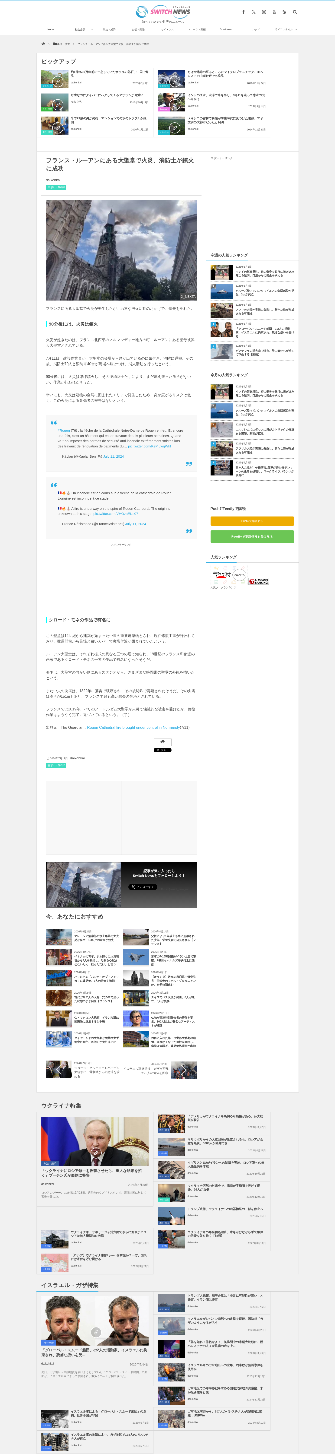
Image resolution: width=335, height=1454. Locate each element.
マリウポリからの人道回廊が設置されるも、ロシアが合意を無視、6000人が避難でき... (263, 1097)
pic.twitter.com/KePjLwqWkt (149, 423)
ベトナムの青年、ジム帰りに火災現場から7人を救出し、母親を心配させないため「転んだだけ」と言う (96, 937)
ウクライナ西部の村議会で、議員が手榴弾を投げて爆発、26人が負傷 (263, 1120)
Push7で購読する (252, 498)
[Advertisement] (121, 556)
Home (51, 29)
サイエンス (167, 29)
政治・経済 (109, 29)
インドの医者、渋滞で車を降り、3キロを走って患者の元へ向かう (93, 97)
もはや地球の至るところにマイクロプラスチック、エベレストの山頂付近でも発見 (178, 76)
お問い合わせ (177, 1433)
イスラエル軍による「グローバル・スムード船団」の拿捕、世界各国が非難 (263, 1253)
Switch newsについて (92, 1433)
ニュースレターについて (209, 1433)
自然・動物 (138, 29)
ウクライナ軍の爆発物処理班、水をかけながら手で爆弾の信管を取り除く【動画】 (178, 1166)
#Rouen (64, 407)
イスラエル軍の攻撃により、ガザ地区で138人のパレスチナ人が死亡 (263, 1276)
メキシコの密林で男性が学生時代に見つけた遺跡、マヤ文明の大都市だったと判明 (263, 99)
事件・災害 (132, 109)
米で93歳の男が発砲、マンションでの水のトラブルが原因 (178, 97)
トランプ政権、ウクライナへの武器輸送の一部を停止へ (178, 1141)
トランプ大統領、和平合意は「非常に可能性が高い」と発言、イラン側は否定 (178, 1207)
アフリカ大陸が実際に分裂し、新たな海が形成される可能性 (265, 288)
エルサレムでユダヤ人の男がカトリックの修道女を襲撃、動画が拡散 (265, 408)
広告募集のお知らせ (243, 1433)
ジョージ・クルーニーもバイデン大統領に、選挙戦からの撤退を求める (97, 1049)
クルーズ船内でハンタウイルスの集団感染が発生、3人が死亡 (265, 269)
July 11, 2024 (113, 433)
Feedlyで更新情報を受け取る (252, 513)
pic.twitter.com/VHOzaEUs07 (115, 490)
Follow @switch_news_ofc (175, 866)
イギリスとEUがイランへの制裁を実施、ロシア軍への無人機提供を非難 (178, 1120)
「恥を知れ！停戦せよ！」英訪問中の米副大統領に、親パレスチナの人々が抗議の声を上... (178, 1230)
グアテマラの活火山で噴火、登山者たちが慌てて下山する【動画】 (265, 329)
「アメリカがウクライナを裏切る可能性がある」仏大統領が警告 (178, 1095)
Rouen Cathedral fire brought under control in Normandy (133, 704)
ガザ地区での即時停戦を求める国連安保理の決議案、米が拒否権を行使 (178, 1253)
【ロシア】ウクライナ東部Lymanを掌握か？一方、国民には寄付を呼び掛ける (261, 1166)
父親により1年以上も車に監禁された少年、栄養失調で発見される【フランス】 (173, 916)
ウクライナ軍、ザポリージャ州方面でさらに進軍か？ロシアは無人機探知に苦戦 (263, 1143)
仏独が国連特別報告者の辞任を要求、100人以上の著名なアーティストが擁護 (173, 998)
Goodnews (226, 29)
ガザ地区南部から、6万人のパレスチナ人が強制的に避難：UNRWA (177, 1276)
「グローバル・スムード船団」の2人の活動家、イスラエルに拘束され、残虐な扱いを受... (77, 1262)
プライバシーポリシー (148, 1433)
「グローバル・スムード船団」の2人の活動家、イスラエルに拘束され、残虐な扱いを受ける (265, 309)
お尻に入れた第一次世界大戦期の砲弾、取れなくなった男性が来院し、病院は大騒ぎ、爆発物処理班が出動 (173, 1018)
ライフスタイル (284, 29)
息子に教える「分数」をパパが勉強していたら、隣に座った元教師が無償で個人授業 (89, 1365)
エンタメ (255, 29)
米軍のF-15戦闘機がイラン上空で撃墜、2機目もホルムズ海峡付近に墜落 (173, 937)
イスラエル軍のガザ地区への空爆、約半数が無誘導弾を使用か (261, 1228)
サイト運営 (120, 1433)
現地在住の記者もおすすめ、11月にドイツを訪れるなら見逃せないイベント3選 (89, 1384)
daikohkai (76, 82)
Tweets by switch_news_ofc (167, 1321)
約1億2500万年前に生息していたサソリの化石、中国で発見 (93, 74)
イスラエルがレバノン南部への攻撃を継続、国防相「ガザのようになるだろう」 (263, 1207)
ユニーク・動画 (197, 29)
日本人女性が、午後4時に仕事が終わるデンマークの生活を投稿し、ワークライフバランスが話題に (265, 448)
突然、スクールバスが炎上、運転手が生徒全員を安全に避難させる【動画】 (89, 1346)
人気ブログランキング (223, 564)
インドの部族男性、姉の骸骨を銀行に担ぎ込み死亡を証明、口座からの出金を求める (265, 250)
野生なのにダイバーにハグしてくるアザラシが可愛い (263, 74)
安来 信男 (245, 82)
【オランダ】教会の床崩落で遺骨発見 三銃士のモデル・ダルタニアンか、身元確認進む (173, 957)
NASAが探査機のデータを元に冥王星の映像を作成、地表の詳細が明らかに (89, 1403)
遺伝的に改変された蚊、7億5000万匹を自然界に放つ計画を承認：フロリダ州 (89, 1327)
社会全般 (80, 29)
